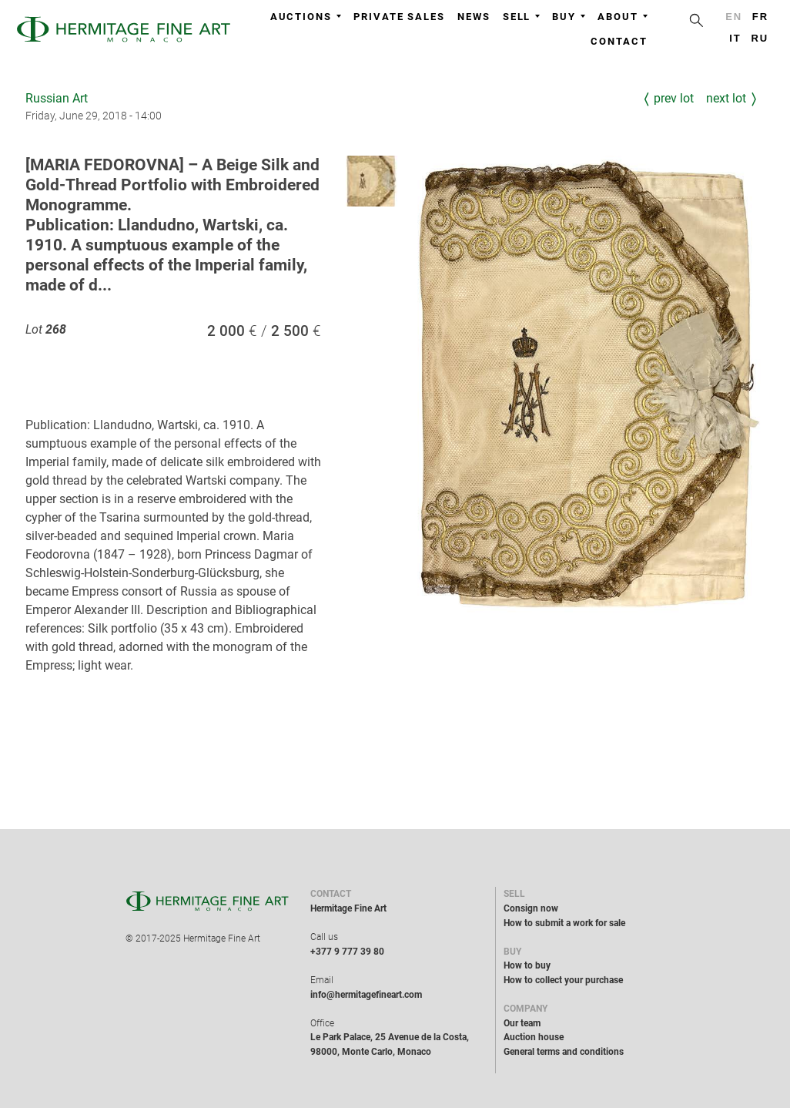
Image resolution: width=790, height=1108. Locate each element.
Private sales (399, 16)
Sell (522, 16)
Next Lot (726, 98)
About (623, 16)
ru (759, 38)
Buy (568, 16)
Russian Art (56, 98)
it (735, 38)
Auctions (305, 16)
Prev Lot (674, 98)
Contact (619, 41)
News (473, 16)
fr (760, 16)
